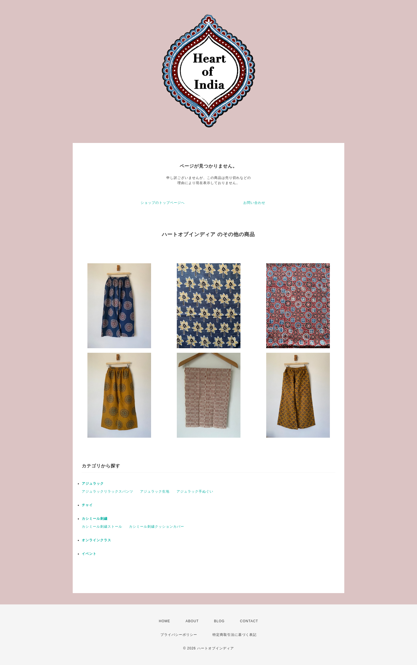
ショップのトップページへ (163, 203)
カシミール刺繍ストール (102, 527)
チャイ (87, 505)
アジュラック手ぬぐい (195, 491)
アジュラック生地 (154, 491)
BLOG (219, 621)
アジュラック (93, 484)
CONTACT (249, 621)
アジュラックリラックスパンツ (107, 491)
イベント (89, 554)
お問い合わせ (254, 203)
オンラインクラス (96, 540)
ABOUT (192, 621)
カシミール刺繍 (95, 519)
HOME (164, 621)
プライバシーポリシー (178, 635)
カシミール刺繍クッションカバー (156, 527)
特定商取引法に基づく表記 (234, 635)
